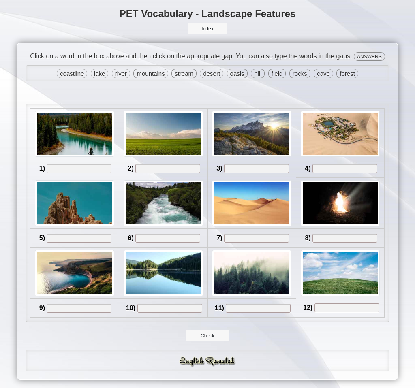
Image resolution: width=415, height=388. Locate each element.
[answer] (79, 168)
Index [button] (207, 29)
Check (207, 336)
